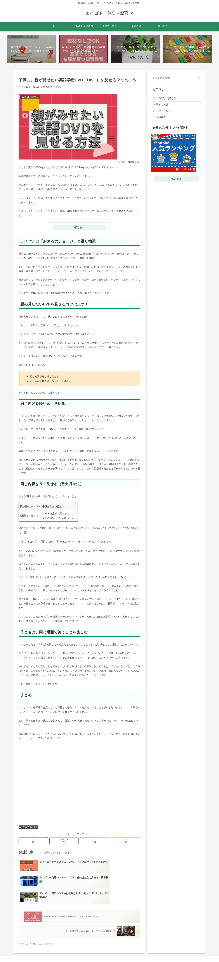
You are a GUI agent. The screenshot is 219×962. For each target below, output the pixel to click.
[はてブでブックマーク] (94, 840)
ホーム (131, 952)
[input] (176, 78)
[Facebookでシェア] (64, 840)
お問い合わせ (184, 952)
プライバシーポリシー (163, 952)
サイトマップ (143, 952)
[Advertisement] (79, 784)
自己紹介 (198, 952)
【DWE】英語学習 (28, 827)
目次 (76, 227)
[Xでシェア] (33, 840)
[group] (80, 379)
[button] (199, 78)
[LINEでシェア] (125, 840)
